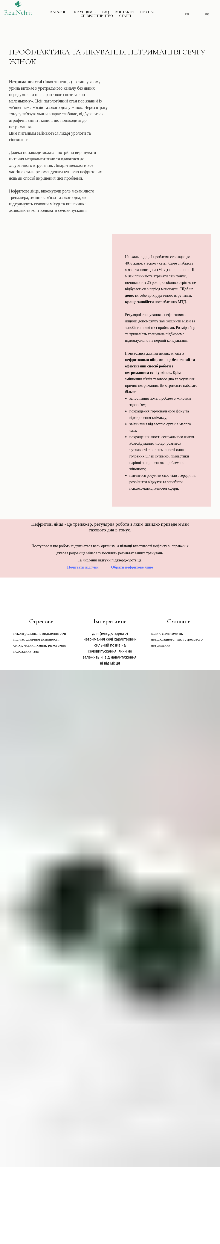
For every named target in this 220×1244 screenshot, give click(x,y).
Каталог (58, 12)
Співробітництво (97, 16)
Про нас (147, 12)
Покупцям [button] (82, 12)
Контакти (124, 12)
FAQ (105, 12)
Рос (187, 13)
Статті (125, 16)
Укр (207, 13)
